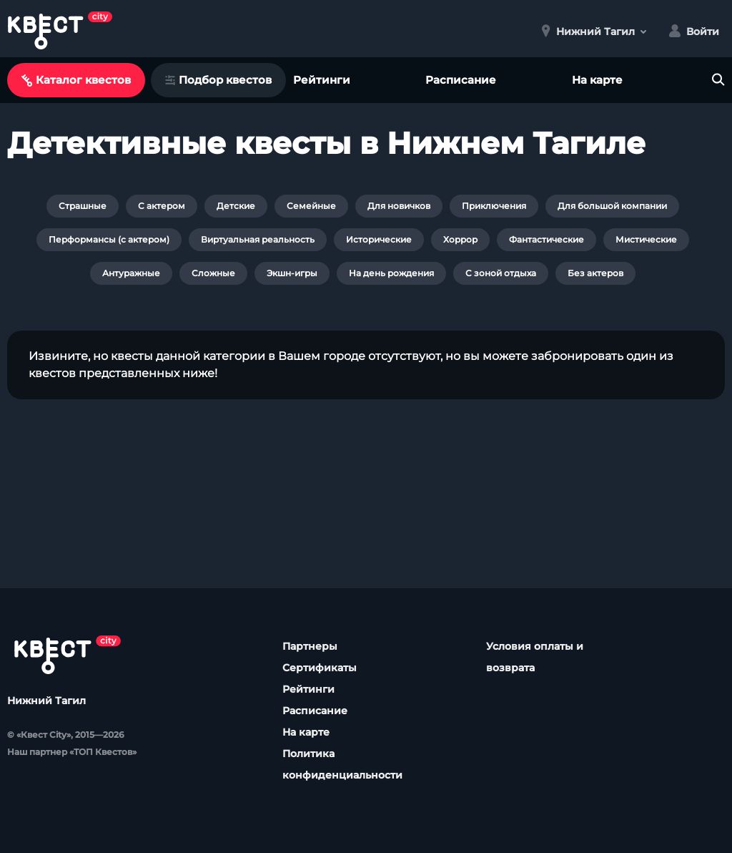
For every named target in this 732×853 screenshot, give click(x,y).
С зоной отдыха (500, 273)
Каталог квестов (76, 80)
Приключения (494, 205)
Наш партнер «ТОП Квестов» (72, 751)
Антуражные (131, 273)
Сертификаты (319, 667)
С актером (161, 205)
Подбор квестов (218, 80)
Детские (236, 205)
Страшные (83, 205)
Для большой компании (612, 205)
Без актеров (595, 273)
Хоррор (460, 239)
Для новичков (398, 205)
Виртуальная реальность (258, 239)
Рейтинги (321, 80)
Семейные (311, 205)
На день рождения (391, 273)
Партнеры (309, 646)
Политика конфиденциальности (342, 764)
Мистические (646, 239)
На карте (597, 80)
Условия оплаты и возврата (534, 657)
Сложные (213, 273)
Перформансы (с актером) (109, 239)
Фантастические (546, 239)
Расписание (460, 80)
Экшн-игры (292, 273)
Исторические (379, 239)
